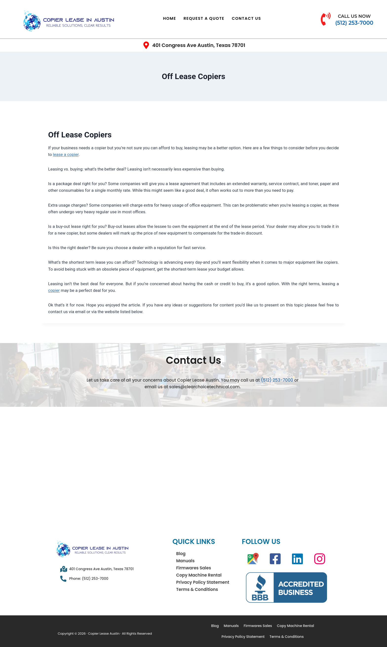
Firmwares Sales (193, 568)
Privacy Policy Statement (202, 582)
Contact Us (246, 18)
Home (169, 18)
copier (54, 290)
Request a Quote (204, 18)
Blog (181, 554)
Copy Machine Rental (199, 575)
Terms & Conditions (197, 589)
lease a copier (65, 154)
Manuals (185, 561)
